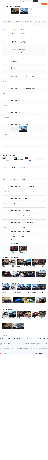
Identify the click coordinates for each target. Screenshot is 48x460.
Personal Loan (9, 342)
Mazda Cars (43, 270)
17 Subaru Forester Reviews (23, 30)
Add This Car (7, 160)
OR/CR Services (17, 3)
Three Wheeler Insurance (3, 344)
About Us (18, 348)
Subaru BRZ (3, 303)
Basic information (4, 21)
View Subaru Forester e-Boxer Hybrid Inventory (40, 307)
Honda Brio (29, 317)
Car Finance (38, 343)
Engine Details (39, 21)
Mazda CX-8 (3, 265)
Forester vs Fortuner (5, 293)
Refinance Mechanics (38, 348)
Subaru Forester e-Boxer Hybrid (40, 303)
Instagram (45, 342)
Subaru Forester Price (23, 42)
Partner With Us (23, 3)
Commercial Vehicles (33, 343)
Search (35, 1)
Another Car (31, 17)
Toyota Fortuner (14, 265)
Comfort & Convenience (11, 21)
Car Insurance (39, 342)
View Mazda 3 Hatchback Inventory (17, 281)
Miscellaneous (35, 21)
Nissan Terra (44, 265)
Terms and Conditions (25, 348)
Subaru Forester (4, 291)
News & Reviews (35, 3)
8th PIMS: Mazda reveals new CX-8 (13, 253)
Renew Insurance (44, 3)
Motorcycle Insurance (2, 343)
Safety (25, 21)
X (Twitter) (45, 343)
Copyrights (34, 348)
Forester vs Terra (34, 293)
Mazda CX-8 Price (14, 42)
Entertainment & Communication (19, 21)
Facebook (45, 339)
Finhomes (9, 343)
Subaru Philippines (23, 33)
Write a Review (39, 344)
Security (28, 21)
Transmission (44, 21)
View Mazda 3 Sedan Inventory (27, 281)
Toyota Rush (33, 317)
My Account (44, 1)
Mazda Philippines (14, 33)
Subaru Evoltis (26, 303)
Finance (13, 3)
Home (2, 335)
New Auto (31, 3)
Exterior (31, 21)
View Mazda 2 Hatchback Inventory (6, 281)
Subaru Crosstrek (15, 303)
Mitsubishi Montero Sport (27, 265)
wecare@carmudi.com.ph (45, 348)
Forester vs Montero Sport (21, 293)
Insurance (10, 3)
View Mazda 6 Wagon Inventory (39, 281)
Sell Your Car (26, 342)
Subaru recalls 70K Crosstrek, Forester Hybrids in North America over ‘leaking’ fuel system (22, 253)
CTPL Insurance (2, 342)
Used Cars (27, 3)
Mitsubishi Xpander (43, 317)
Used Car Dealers (27, 343)
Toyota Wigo (18, 317)
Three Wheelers (32, 342)
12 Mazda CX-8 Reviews (14, 30)
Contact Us (20, 348)
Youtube (44, 341)
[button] (46, 264)
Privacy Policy (30, 348)
